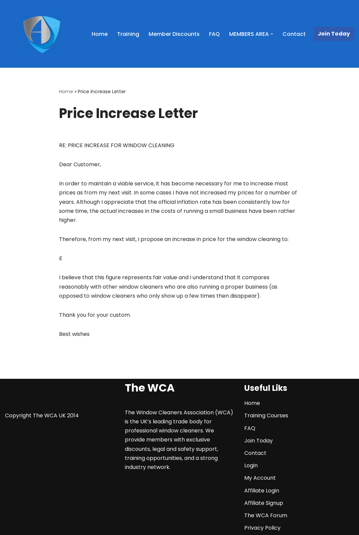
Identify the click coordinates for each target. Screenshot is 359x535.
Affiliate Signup (263, 503)
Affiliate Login (261, 490)
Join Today (334, 34)
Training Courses (266, 415)
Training (128, 34)
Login (251, 465)
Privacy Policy (262, 528)
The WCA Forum (265, 515)
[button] (271, 34)
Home (100, 34)
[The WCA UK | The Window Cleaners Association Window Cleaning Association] (41, 34)
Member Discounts (174, 34)
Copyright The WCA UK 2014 (42, 415)
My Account (260, 478)
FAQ (214, 34)
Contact (294, 34)
